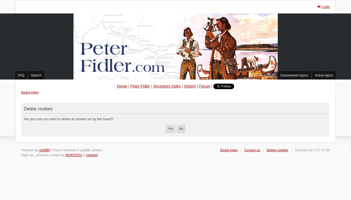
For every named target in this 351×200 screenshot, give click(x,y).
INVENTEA (74, 155)
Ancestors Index (167, 86)
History (190, 86)
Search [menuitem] (36, 75)
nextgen (92, 155)
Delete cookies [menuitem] (277, 150)
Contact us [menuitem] (252, 150)
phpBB (44, 150)
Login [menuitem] (323, 7)
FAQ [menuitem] (21, 75)
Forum (204, 86)
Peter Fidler (140, 86)
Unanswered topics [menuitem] (294, 75)
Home (122, 86)
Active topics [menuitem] (324, 75)
